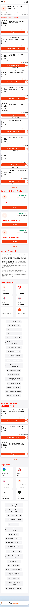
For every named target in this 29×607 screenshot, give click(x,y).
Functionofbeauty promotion (14, 504)
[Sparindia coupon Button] (13, 551)
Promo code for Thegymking (14, 363)
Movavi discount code (14, 347)
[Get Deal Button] (14, 207)
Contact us (15, 589)
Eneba (3, 302)
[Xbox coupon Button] (13, 523)
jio (18, 290)
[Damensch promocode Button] (14, 333)
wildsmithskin (6, 290)
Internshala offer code (14, 322)
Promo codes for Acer (14, 329)
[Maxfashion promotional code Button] (14, 511)
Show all (14, 455)
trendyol (4, 491)
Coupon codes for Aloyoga (14, 500)
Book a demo (4, 586)
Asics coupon (14, 515)
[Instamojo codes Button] (13, 371)
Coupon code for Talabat (14, 337)
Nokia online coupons (14, 383)
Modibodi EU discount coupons (14, 535)
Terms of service (23, 597)
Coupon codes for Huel (14, 531)
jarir (18, 468)
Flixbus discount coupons (14, 359)
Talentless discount (14, 379)
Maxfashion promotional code (14, 511)
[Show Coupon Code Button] (13, 32)
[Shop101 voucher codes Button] (13, 573)
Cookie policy (15, 603)
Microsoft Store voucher (14, 387)
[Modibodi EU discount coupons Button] (13, 535)
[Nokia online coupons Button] (13, 383)
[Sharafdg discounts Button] (13, 367)
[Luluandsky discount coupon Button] (13, 519)
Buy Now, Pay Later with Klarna (11, 237)
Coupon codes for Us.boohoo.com (14, 560)
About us (8, 589)
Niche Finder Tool (23, 586)
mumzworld (5, 480)
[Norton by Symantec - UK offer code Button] (13, 342)
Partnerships (13, 586)
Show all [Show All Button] (14, 187)
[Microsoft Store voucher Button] (13, 387)
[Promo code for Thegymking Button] (13, 363)
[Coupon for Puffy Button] (13, 565)
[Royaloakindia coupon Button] (13, 351)
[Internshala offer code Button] (14, 321)
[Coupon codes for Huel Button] (13, 531)
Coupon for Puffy (14, 565)
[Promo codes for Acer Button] (14, 329)
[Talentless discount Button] (14, 379)
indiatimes (5, 468)
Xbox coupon (14, 523)
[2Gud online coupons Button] (13, 391)
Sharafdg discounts (14, 367)
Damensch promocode (14, 333)
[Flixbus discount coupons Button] (14, 359)
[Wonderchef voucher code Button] (13, 355)
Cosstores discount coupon (14, 375)
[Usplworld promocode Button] (14, 539)
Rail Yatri (19, 302)
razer (19, 491)
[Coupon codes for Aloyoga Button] (14, 499)
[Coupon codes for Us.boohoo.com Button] (13, 560)
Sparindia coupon (14, 551)
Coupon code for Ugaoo (14, 527)
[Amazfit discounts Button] (14, 325)
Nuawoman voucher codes (14, 569)
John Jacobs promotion (14, 555)
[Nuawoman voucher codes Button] (14, 569)
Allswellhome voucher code (14, 543)
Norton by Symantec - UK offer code (14, 342)
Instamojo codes (14, 371)
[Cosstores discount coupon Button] (13, 375)
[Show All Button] (14, 455)
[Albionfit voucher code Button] (14, 507)
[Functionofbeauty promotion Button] (13, 503)
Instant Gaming (21, 480)
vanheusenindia (6, 313)
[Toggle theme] (27, 2)
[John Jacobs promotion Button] (13, 555)
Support (21, 589)
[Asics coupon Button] (13, 515)
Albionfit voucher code (14, 507)
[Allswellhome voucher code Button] (13, 543)
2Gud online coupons (14, 391)
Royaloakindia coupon (14, 351)
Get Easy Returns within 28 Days (11, 220)
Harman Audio (21, 313)
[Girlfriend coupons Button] (14, 547)
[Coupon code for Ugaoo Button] (13, 527)
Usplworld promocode (14, 539)
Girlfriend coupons (14, 547)
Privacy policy (15, 597)
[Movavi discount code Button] (14, 347)
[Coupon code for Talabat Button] (13, 337)
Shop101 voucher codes (14, 573)
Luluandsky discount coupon (14, 519)
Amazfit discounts (14, 325)
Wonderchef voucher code (14, 355)
